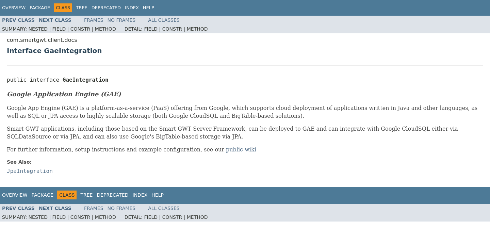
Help (148, 7)
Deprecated (106, 7)
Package (40, 7)
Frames (93, 20)
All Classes (164, 20)
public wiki (241, 149)
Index (132, 7)
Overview (14, 7)
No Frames (122, 20)
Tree (81, 7)
